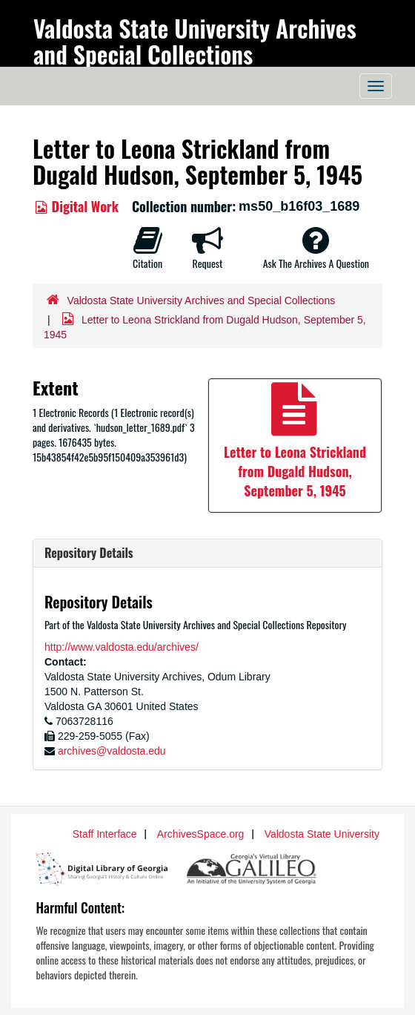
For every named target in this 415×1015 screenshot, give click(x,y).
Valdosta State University (322, 834)
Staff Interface (105, 834)
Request (207, 248)
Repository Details (88, 553)
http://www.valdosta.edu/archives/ (121, 647)
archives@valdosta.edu (112, 751)
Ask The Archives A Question (316, 248)
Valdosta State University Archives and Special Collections (194, 40)
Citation (147, 248)
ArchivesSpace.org (201, 834)
